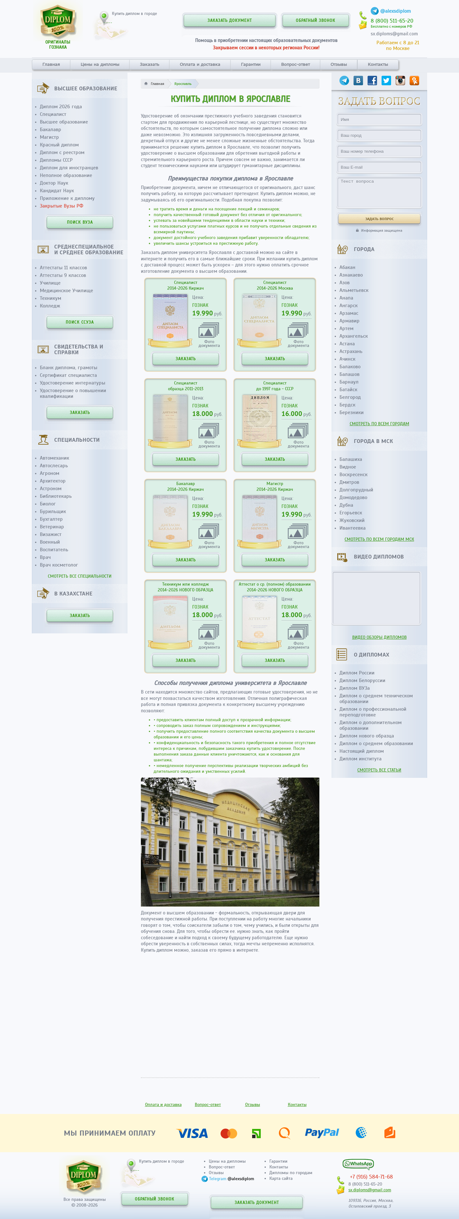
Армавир (349, 321)
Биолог (48, 504)
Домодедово (353, 497)
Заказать (149, 64)
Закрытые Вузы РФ (61, 206)
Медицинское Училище (66, 290)
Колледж (50, 306)
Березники (351, 412)
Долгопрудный (356, 490)
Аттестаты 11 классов (63, 267)
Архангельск (353, 336)
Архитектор (53, 481)
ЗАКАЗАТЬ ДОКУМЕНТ (230, 20)
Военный (50, 542)
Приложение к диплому (67, 198)
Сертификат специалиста (68, 375)
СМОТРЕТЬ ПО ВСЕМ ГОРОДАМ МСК (379, 539)
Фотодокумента (209, 343)
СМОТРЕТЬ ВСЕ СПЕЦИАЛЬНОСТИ (80, 576)
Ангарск (348, 305)
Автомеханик (54, 458)
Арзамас (348, 313)
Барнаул (349, 382)
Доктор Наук (54, 183)
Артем (346, 328)
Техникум (50, 298)
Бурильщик (53, 511)
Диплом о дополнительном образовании (370, 725)
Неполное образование (66, 175)
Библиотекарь (56, 496)
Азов (344, 282)
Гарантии (250, 64)
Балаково (350, 366)
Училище (50, 283)
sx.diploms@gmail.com (394, 34)
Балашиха (350, 459)
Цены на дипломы (100, 64)
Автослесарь (54, 465)
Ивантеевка (352, 528)
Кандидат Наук (57, 190)
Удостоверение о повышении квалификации (73, 393)
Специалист (53, 114)
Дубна (346, 505)
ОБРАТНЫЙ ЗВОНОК (315, 20)
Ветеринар (52, 527)
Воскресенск (353, 474)
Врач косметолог (59, 565)
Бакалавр (50, 129)
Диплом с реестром (62, 152)
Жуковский (352, 520)
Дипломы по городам (290, 1172)
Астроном (51, 488)
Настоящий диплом (361, 751)
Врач (45, 557)
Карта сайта (281, 1178)
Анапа (346, 298)
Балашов (349, 374)
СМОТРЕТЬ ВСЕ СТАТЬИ (379, 770)
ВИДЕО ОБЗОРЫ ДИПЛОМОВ (379, 637)
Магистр (49, 137)
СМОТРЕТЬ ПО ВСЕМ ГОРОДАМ (379, 423)
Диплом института (360, 759)
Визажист (51, 534)
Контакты (378, 64)
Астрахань (350, 351)
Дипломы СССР (56, 160)
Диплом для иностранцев (69, 168)
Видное (347, 467)
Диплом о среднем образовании (376, 743)
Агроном (49, 473)
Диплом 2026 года (61, 106)
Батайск (348, 389)
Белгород (350, 397)
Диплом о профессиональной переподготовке (372, 712)
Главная (51, 64)
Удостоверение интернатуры (72, 383)
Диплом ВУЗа (354, 688)
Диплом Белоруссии (362, 680)
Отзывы (339, 64)
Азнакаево (351, 275)
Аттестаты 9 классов (63, 275)
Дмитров (349, 482)
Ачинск (347, 359)
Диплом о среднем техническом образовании (376, 699)
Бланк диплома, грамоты (68, 367)
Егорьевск (350, 513)
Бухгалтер (51, 519)
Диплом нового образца (366, 736)
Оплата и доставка (200, 64)
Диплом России (357, 673)
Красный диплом (59, 145)
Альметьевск (353, 290)
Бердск (347, 405)
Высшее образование (64, 122)
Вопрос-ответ (295, 64)
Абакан (347, 267)
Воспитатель (54, 549)
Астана (347, 344)
